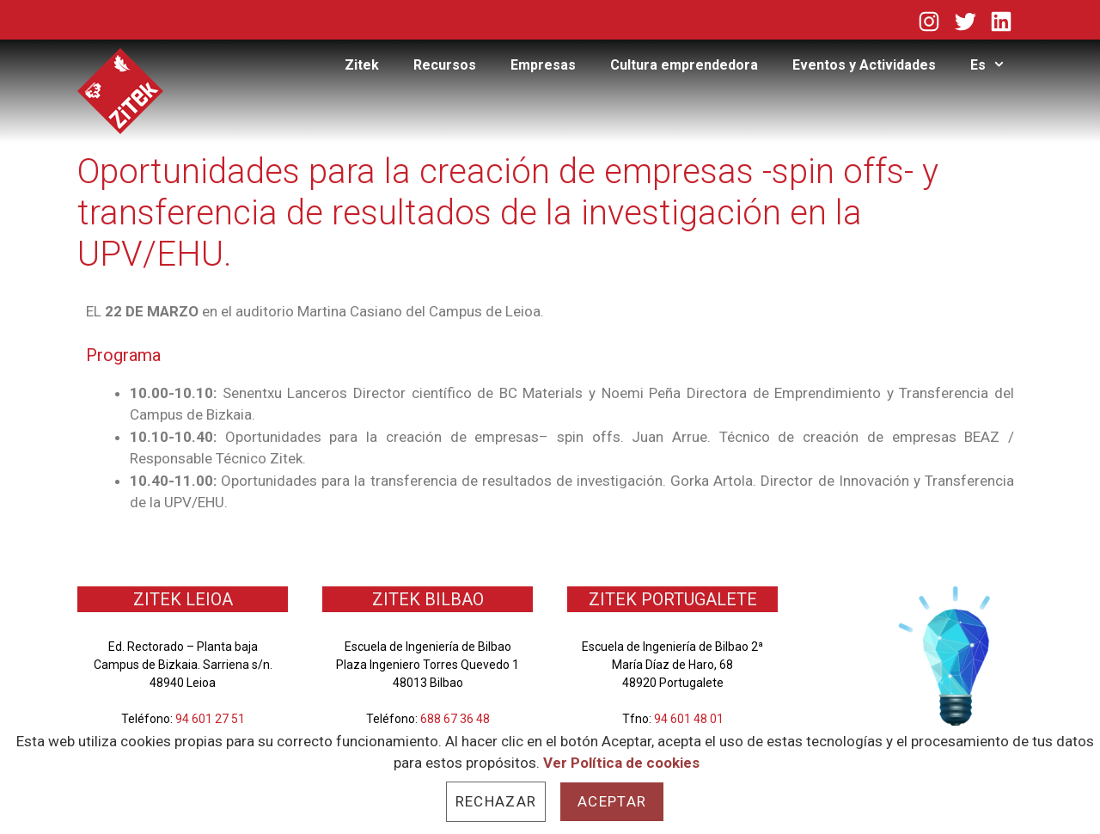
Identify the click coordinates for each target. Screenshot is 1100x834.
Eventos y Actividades (864, 65)
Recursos (444, 65)
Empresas (543, 65)
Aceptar (612, 801)
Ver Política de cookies (621, 762)
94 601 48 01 (689, 719)
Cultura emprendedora (684, 65)
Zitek (362, 65)
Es (996, 65)
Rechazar (495, 801)
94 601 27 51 (210, 719)
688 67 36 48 (455, 719)
